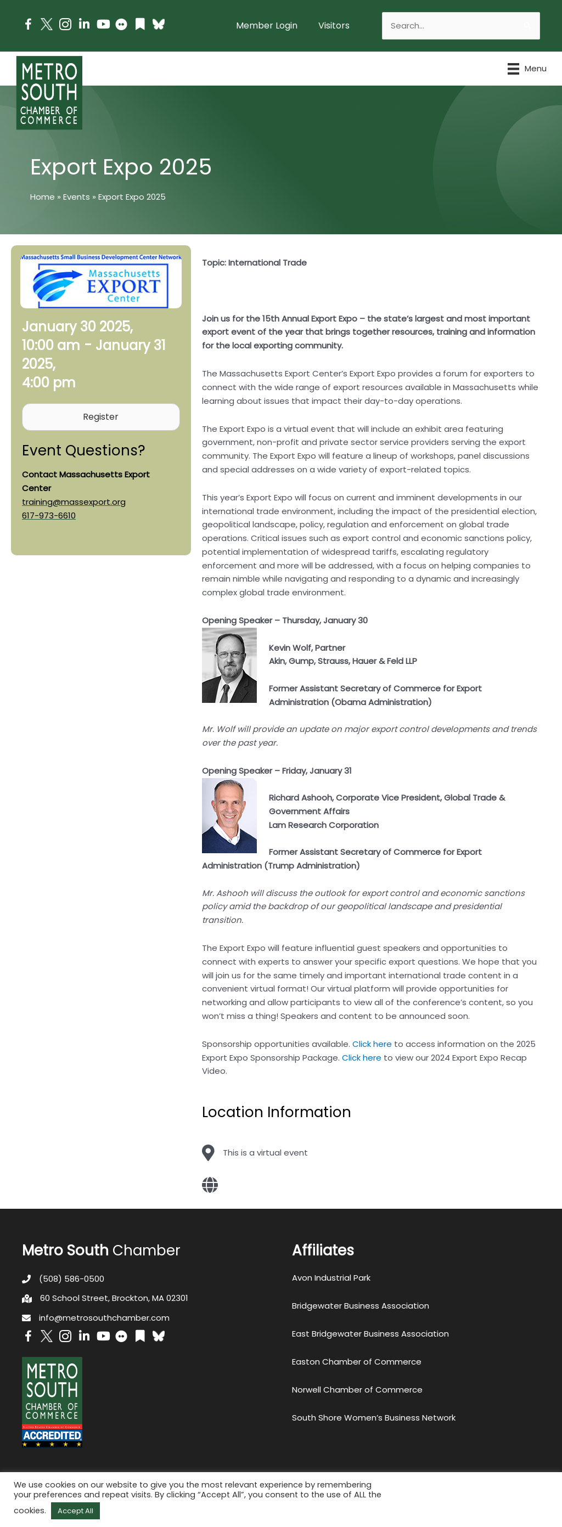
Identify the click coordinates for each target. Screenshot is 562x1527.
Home (42, 196)
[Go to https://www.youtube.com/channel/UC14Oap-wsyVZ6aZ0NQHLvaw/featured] (103, 25)
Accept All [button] (75, 1511)
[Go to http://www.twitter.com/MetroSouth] (47, 24)
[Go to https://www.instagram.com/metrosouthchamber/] (65, 26)
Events (76, 196)
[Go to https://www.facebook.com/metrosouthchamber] (28, 26)
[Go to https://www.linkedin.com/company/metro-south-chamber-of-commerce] (84, 25)
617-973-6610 (49, 515)
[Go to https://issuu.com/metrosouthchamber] (140, 25)
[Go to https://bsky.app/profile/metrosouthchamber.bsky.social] (159, 24)
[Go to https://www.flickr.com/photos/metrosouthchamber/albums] (121, 26)
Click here (372, 1044)
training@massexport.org (74, 502)
